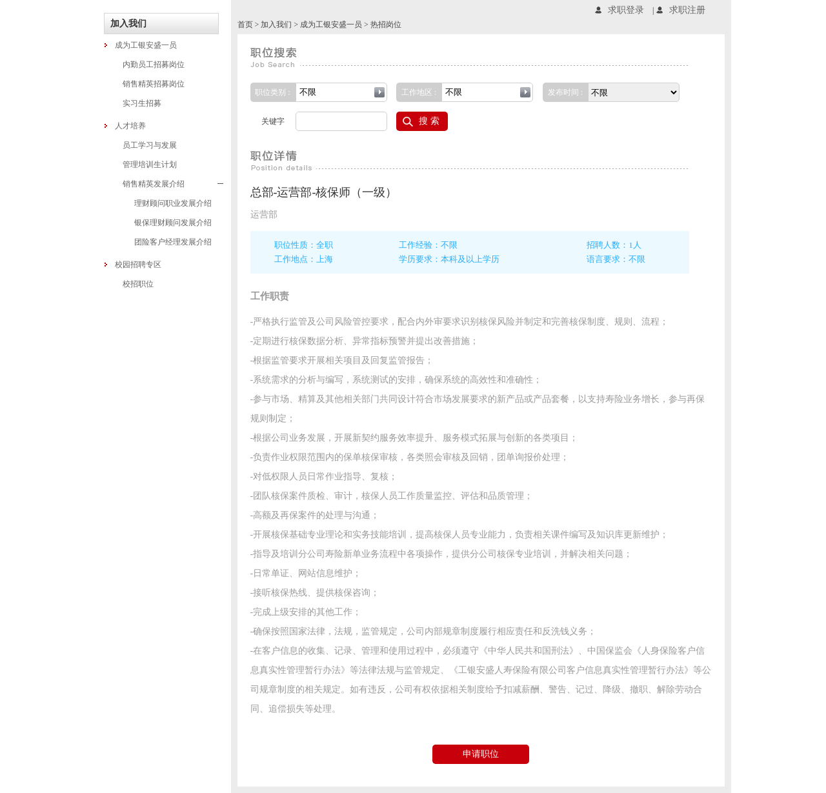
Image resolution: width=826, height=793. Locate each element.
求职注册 (687, 10)
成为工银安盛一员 (146, 45)
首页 (245, 24)
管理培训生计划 (150, 164)
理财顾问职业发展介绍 (173, 203)
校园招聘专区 (138, 264)
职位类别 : (272, 92)
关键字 (273, 121)
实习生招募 (142, 103)
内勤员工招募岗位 (154, 64)
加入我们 (276, 24)
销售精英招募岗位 (154, 83)
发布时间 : (565, 92)
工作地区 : (418, 92)
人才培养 (130, 125)
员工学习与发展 (150, 145)
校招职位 (138, 283)
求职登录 (626, 10)
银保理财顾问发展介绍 (173, 222)
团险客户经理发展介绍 (173, 241)
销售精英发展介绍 (173, 183)
